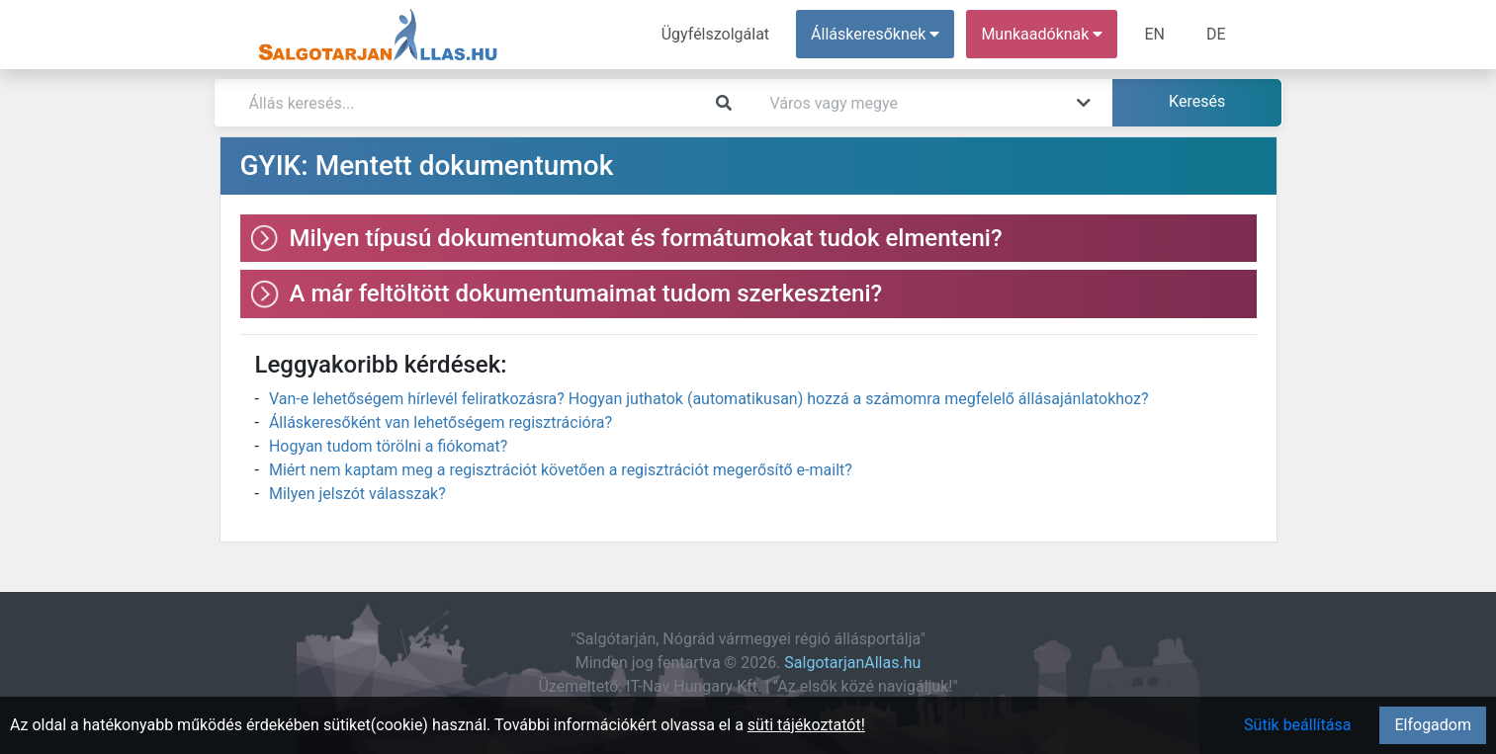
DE (1216, 34)
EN (1154, 34)
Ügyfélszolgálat (715, 34)
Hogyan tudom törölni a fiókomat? (388, 446)
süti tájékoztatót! (806, 724)
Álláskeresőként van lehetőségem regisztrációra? (440, 422)
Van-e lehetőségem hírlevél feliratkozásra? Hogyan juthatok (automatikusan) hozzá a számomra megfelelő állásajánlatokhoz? (709, 398)
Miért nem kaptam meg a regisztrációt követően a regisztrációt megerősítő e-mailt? (560, 470)
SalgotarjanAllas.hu (852, 662)
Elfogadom (1432, 724)
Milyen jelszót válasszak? (357, 493)
